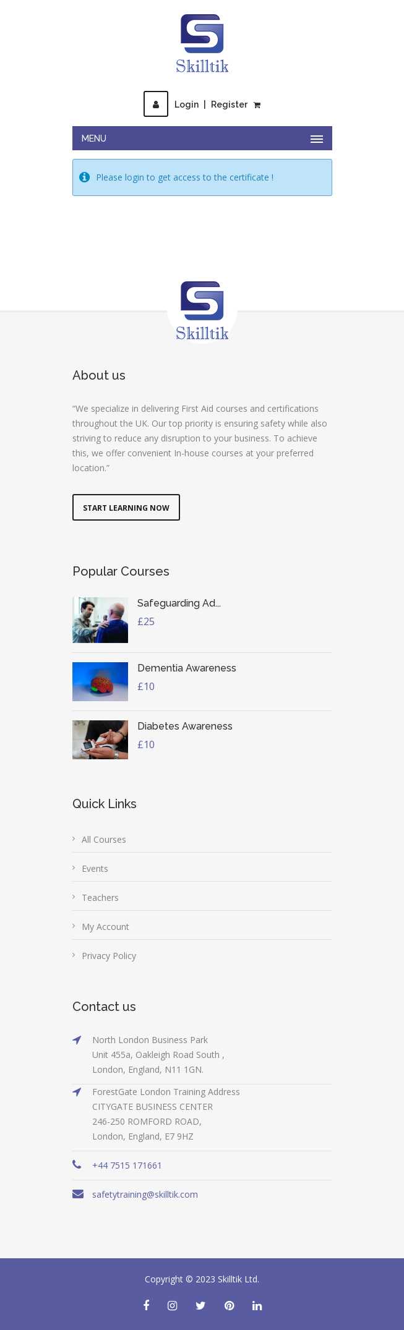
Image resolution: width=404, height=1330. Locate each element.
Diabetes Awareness (185, 726)
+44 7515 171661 (127, 1165)
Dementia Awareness (186, 668)
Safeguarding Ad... (179, 603)
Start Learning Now (126, 508)
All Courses (104, 839)
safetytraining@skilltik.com (145, 1194)
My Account (105, 926)
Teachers (100, 897)
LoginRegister (195, 104)
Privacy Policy (109, 955)
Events (95, 868)
